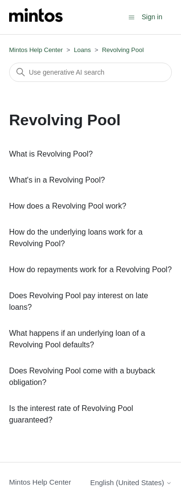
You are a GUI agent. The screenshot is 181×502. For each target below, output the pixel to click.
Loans (82, 49)
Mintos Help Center (36, 49)
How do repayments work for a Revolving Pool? (90, 269)
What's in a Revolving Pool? (57, 180)
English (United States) (131, 482)
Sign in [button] (151, 17)
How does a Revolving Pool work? (67, 206)
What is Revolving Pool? (51, 154)
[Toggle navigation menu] (131, 17)
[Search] (90, 72)
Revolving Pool (123, 49)
